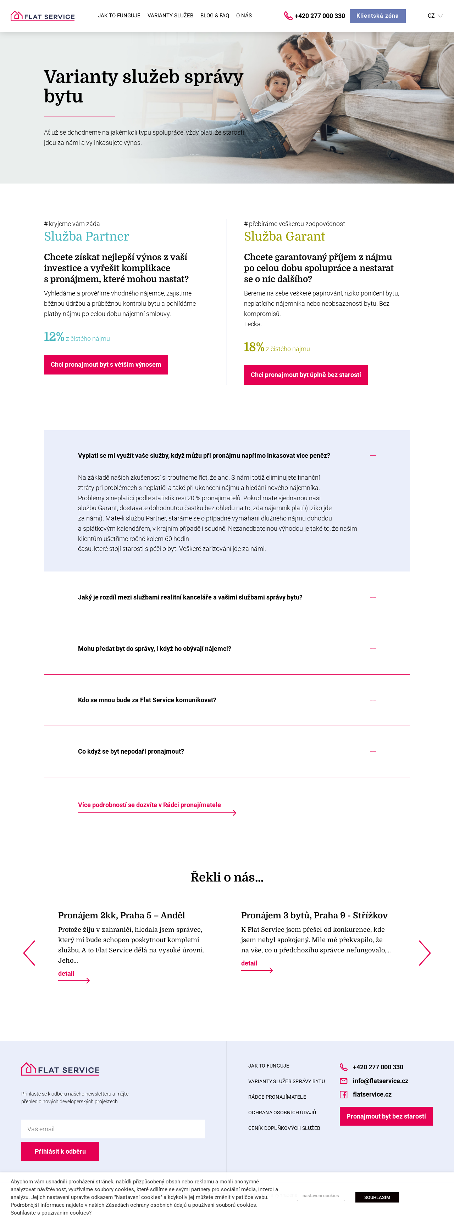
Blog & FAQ (214, 15)
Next (425, 953)
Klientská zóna (377, 15)
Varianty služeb (170, 15)
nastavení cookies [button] (321, 1195)
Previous (29, 953)
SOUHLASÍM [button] (377, 1197)
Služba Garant (284, 236)
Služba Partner (86, 236)
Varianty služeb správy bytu (286, 1081)
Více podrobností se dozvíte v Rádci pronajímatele (149, 805)
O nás (244, 15)
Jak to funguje (119, 15)
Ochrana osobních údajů (282, 1112)
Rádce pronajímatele (277, 1097)
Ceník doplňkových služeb (284, 1128)
